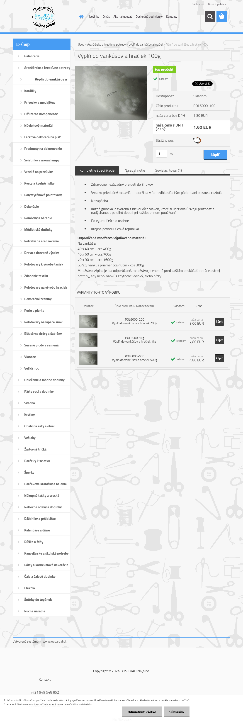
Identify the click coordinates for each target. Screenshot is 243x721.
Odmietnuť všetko (142, 712)
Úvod (81, 44)
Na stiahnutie (135, 170)
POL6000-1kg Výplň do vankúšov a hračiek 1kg (134, 339)
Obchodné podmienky (149, 16)
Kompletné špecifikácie (97, 170)
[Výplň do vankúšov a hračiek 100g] (111, 68)
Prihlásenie (198, 4)
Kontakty (171, 16)
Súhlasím (176, 712)
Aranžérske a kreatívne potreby (106, 44)
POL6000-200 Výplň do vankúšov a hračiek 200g (134, 321)
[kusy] (161, 154)
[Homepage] (80, 16)
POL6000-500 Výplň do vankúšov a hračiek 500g (134, 358)
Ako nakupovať (123, 16)
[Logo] (44, 16)
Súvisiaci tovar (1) (168, 170)
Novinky (94, 16)
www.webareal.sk (55, 641)
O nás (106, 16)
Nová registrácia (217, 4)
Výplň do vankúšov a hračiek (146, 44)
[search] (210, 16)
